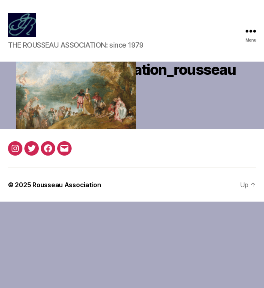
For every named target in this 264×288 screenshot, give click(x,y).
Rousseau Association (66, 185)
